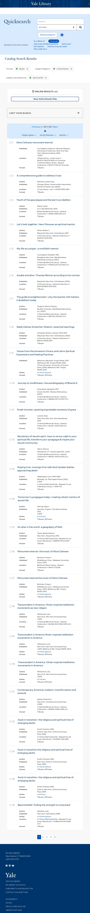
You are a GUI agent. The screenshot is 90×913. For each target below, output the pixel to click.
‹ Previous (45, 127)
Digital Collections (57, 46)
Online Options (45, 372)
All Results (39, 41)
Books (20, 69)
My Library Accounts (15, 885)
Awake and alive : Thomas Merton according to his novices (48, 275)
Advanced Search (47, 35)
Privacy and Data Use (16, 906)
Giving (9, 903)
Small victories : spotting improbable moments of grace (46, 409)
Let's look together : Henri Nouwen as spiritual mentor (46, 224)
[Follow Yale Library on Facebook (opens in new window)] (6, 866)
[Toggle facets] (78, 113)
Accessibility (11, 899)
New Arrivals (40, 49)
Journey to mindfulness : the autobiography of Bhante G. (48, 383)
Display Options (28, 135)
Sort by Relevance (47, 135)
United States (60, 69)
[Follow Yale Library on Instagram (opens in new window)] (10, 866)
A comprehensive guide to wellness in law (39, 175)
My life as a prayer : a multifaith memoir (38, 248)
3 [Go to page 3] (46, 837)
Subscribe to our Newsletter (19, 889)
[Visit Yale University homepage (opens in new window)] (10, 874)
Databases (39, 46)
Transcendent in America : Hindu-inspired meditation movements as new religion (45, 606)
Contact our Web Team (17, 892)
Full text (42, 516)
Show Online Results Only (45, 99)
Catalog (54, 41)
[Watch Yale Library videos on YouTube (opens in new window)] (13, 866)
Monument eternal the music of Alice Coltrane (42, 578)
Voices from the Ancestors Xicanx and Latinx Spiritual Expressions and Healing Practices (45, 353)
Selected (62, 135)
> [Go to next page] (55, 837)
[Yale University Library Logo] (45, 4)
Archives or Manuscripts (46, 44)
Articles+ (66, 44)
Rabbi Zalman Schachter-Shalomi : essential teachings (45, 326)
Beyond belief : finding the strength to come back (44, 805)
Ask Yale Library (13, 881)
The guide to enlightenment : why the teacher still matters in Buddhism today (47, 299)
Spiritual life (35, 78)
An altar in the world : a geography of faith (39, 527)
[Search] (60, 21)
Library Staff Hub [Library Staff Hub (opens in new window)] (14, 910)
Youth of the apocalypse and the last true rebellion (44, 200)
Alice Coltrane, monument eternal (34, 142)
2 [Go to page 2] (42, 837)
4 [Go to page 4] (50, 837)
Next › (55, 127)
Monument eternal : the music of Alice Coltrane (42, 551)
